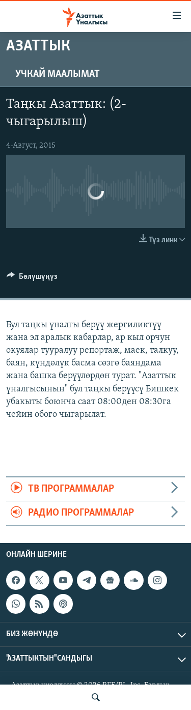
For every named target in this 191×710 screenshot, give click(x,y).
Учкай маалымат (57, 74)
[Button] (32, 279)
